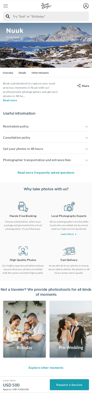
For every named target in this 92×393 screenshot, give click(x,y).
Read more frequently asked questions (46, 172)
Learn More (69, 234)
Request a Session (69, 384)
